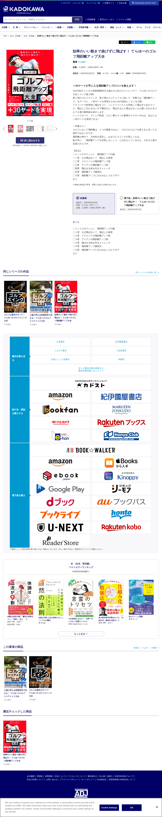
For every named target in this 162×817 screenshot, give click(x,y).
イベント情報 (123, 19)
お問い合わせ (52, 774)
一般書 (59, 27)
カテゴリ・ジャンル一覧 (73, 3)
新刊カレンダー (106, 19)
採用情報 (48, 770)
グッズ (147, 27)
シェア (138, 42)
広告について (60, 770)
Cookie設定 (101, 774)
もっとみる (79, 628)
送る (150, 42)
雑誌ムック (117, 27)
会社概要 (30, 770)
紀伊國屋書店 (121, 342)
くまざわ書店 (60, 350)
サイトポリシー (87, 774)
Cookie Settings (109, 807)
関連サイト (109, 3)
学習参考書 (85, 27)
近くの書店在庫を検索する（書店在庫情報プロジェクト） (91, 369)
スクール (157, 27)
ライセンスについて (76, 770)
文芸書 (5, 27)
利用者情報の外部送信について (122, 774)
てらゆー (82, 62)
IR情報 (39, 770)
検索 (77, 19)
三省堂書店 (121, 350)
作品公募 (123, 3)
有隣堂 (121, 359)
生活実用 (100, 27)
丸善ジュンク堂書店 (60, 359)
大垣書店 (60, 342)
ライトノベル (31, 27)
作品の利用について (35, 774)
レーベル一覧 (94, 3)
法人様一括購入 (106, 770)
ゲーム (139, 27)
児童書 (71, 27)
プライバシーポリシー (69, 774)
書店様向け (92, 770)
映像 (130, 27)
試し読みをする (30, 140)
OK (131, 807)
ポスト (126, 42)
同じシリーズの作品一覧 (146, 272)
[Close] (156, 807)
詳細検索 (90, 19)
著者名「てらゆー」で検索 (145, 642)
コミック (47, 27)
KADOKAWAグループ (124, 770)
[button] (55, 128)
